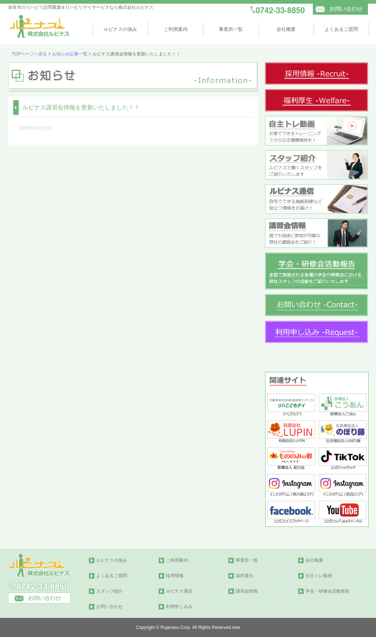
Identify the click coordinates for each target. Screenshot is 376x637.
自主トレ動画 (319, 575)
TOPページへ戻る (29, 54)
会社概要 (286, 29)
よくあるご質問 (341, 29)
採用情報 (175, 575)
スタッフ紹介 (109, 591)
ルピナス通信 (179, 591)
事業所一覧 (231, 29)
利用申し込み (179, 606)
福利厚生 (244, 575)
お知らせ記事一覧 (69, 54)
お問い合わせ (109, 606)
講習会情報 (247, 591)
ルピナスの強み (120, 29)
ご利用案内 (176, 29)
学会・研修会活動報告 (328, 591)
